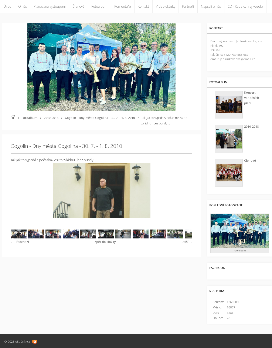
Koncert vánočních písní (251, 97)
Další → (186, 242)
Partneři (188, 6)
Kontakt (143, 6)
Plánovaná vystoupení (50, 6)
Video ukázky (165, 6)
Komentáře (122, 6)
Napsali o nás (211, 6)
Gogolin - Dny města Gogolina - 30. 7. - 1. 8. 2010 (100, 118)
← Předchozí (20, 242)
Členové (78, 6)
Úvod (7, 6)
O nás (22, 6)
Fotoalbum (99, 6)
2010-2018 (51, 118)
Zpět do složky (105, 242)
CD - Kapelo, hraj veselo (245, 6)
